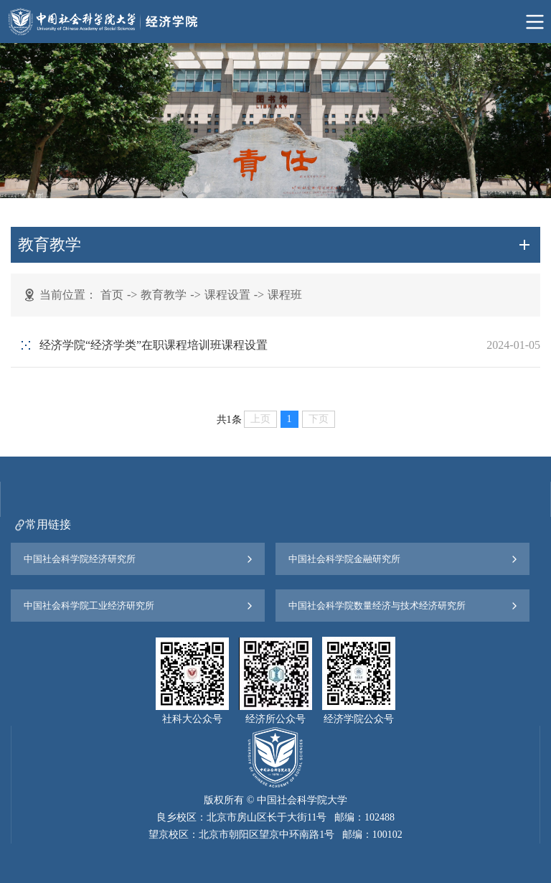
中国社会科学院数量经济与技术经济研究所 (377, 605)
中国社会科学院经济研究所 (80, 558)
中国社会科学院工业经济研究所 (89, 605)
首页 (111, 295)
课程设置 (227, 295)
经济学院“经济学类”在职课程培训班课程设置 (153, 345)
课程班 (285, 295)
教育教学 (164, 295)
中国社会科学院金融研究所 (344, 558)
